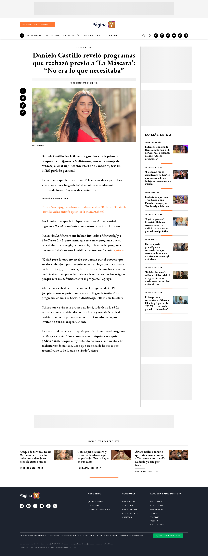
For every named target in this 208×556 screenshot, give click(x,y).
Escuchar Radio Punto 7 (37, 25)
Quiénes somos (96, 502)
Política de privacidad (131, 536)
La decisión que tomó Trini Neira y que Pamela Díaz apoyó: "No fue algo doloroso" (157, 201)
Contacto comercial (99, 509)
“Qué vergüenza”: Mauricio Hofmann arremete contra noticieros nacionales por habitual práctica (156, 224)
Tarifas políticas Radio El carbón (100, 536)
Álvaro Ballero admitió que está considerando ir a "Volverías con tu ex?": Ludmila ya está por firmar (150, 458)
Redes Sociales (93, 35)
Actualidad (52, 35)
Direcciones (94, 506)
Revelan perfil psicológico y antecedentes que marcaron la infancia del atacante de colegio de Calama (157, 251)
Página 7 (117, 250)
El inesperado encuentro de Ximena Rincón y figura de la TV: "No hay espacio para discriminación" (157, 303)
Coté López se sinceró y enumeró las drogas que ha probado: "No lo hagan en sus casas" (93, 457)
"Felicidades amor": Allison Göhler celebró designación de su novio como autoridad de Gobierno (157, 278)
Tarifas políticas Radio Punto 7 (64, 536)
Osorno (154, 521)
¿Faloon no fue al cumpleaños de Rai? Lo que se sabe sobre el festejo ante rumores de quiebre (158, 177)
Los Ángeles (156, 509)
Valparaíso (156, 502)
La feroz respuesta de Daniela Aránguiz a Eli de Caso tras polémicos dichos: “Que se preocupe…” (157, 152)
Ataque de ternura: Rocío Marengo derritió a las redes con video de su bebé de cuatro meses (35, 457)
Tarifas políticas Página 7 (33, 536)
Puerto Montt (158, 525)
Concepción (156, 506)
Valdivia (154, 517)
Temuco (154, 513)
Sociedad (111, 35)
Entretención (71, 35)
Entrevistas (34, 35)
